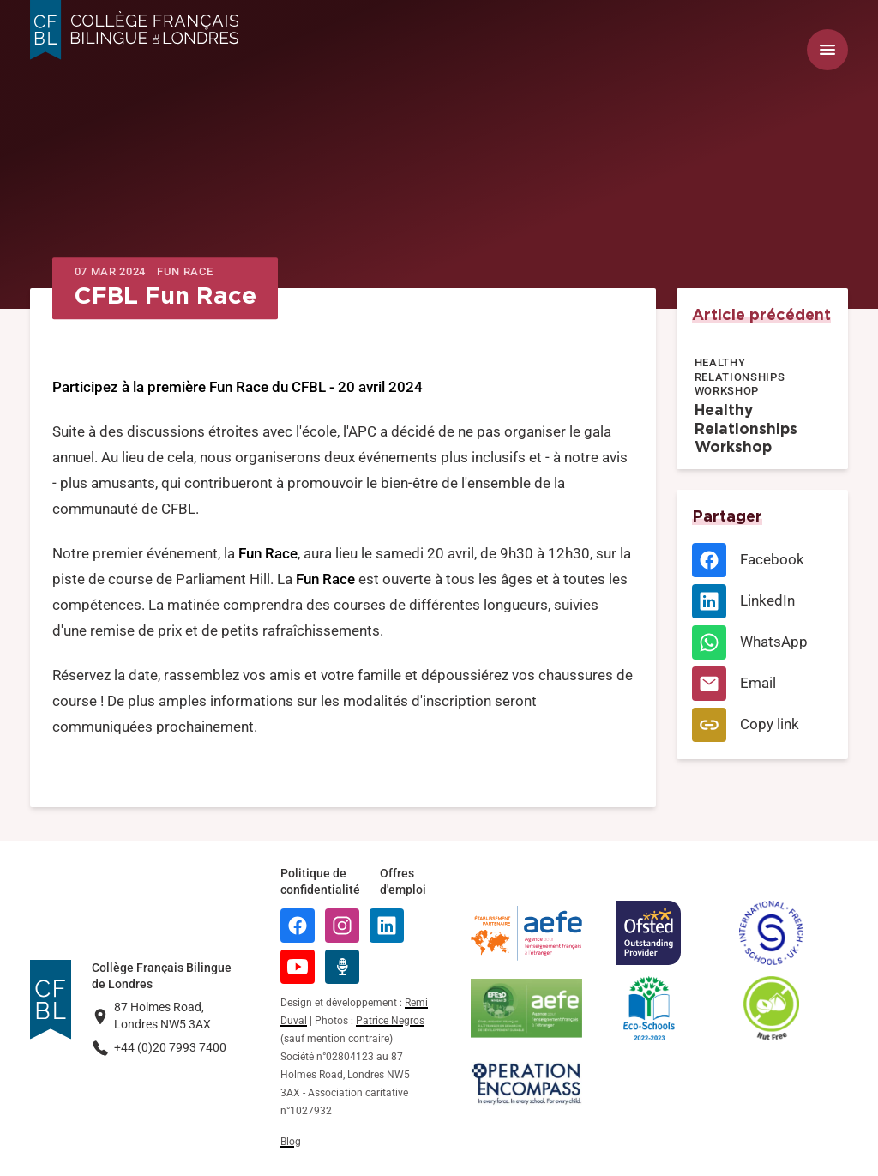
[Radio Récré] (342, 967)
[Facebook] (762, 560)
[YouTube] (297, 967)
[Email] (762, 683)
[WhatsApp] (762, 642)
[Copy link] (762, 725)
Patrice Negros (390, 1021)
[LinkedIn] (762, 601)
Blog (290, 1142)
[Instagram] (342, 925)
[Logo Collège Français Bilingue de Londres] (134, 30)
